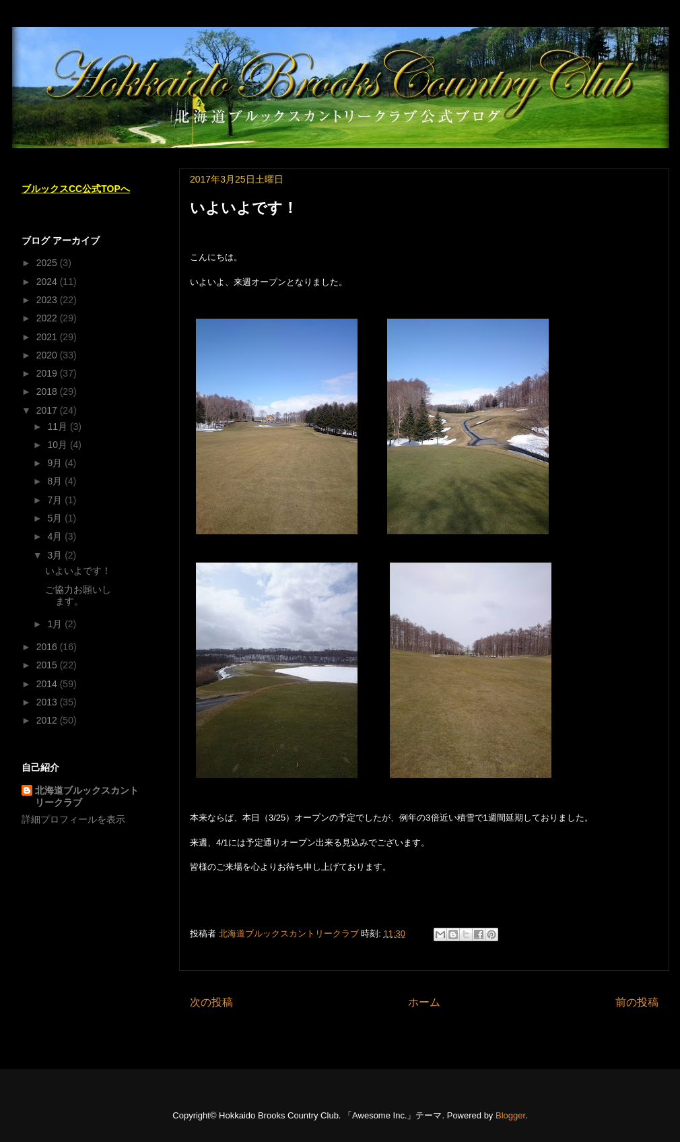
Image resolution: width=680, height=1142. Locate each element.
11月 (58, 426)
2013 (48, 702)
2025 (48, 262)
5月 (56, 518)
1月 (56, 623)
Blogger (510, 1115)
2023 (48, 299)
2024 (48, 281)
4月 (56, 536)
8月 (56, 481)
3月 (56, 555)
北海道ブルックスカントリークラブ (87, 796)
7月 (56, 500)
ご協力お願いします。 (78, 595)
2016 (48, 646)
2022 (48, 318)
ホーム (424, 1002)
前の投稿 (636, 1002)
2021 (48, 336)
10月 (58, 444)
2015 (48, 665)
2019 (48, 373)
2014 (48, 683)
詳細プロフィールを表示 (73, 819)
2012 (48, 720)
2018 (48, 391)
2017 (48, 410)
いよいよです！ (78, 570)
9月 (56, 462)
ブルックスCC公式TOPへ (76, 188)
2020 (48, 355)
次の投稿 (211, 1002)
